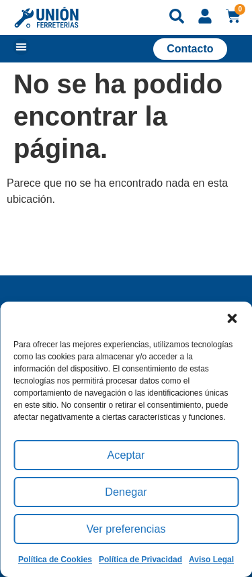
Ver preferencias (126, 529)
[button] (232, 318)
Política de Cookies (55, 559)
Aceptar (126, 455)
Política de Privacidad (140, 559)
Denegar (126, 492)
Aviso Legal (211, 559)
